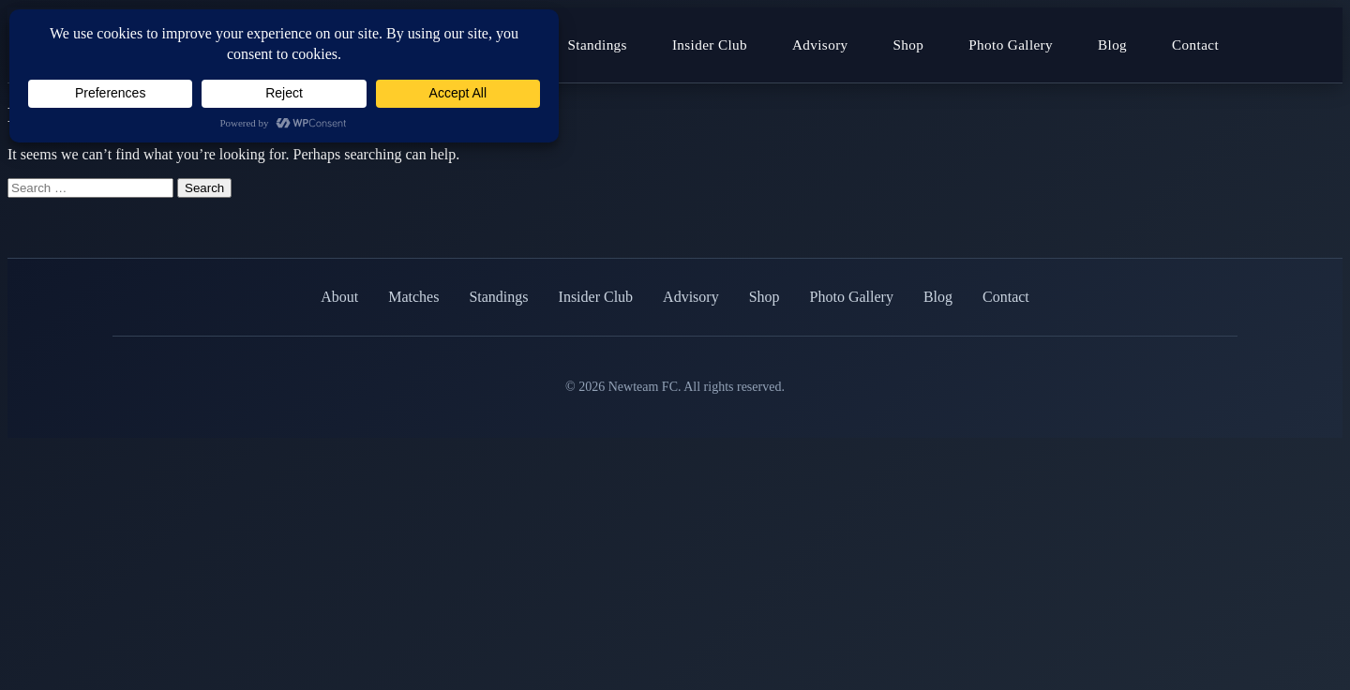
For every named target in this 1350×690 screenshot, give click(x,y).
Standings (597, 44)
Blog (1112, 44)
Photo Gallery (1010, 44)
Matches (413, 297)
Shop (908, 44)
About (339, 297)
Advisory (820, 44)
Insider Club (709, 44)
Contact (1195, 44)
